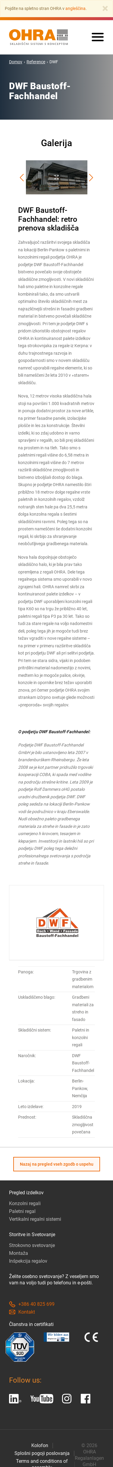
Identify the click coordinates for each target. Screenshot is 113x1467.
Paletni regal (22, 1211)
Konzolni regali (25, 1203)
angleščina (75, 8)
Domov (15, 61)
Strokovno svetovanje (32, 1245)
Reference (36, 61)
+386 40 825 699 (32, 1304)
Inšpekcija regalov (28, 1261)
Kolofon (39, 1445)
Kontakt (22, 1312)
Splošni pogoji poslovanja (42, 1453)
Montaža (18, 1253)
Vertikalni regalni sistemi (35, 1219)
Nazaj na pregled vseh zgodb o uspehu (56, 1164)
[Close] (105, 8)
